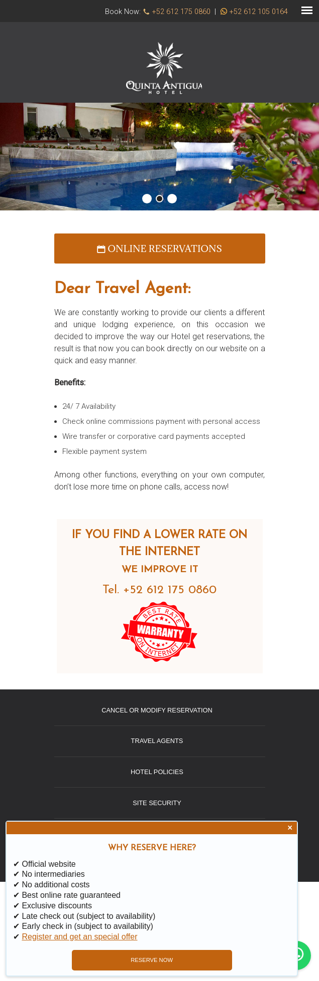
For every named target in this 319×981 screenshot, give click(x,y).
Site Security (157, 803)
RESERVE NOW (152, 960)
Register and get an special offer (79, 936)
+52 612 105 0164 (259, 12)
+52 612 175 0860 (181, 12)
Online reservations (159, 248)
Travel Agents (157, 741)
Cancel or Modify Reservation (156, 710)
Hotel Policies (157, 772)
